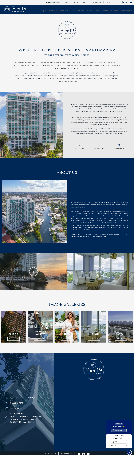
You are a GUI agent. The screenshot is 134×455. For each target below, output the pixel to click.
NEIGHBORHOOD (78, 10)
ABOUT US (105, 10)
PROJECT (43, 10)
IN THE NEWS (53, 10)
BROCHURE (114, 10)
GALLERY (89, 10)
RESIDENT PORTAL (126, 10)
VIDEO (97, 10)
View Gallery (13, 338)
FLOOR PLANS (65, 10)
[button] (33, 271)
